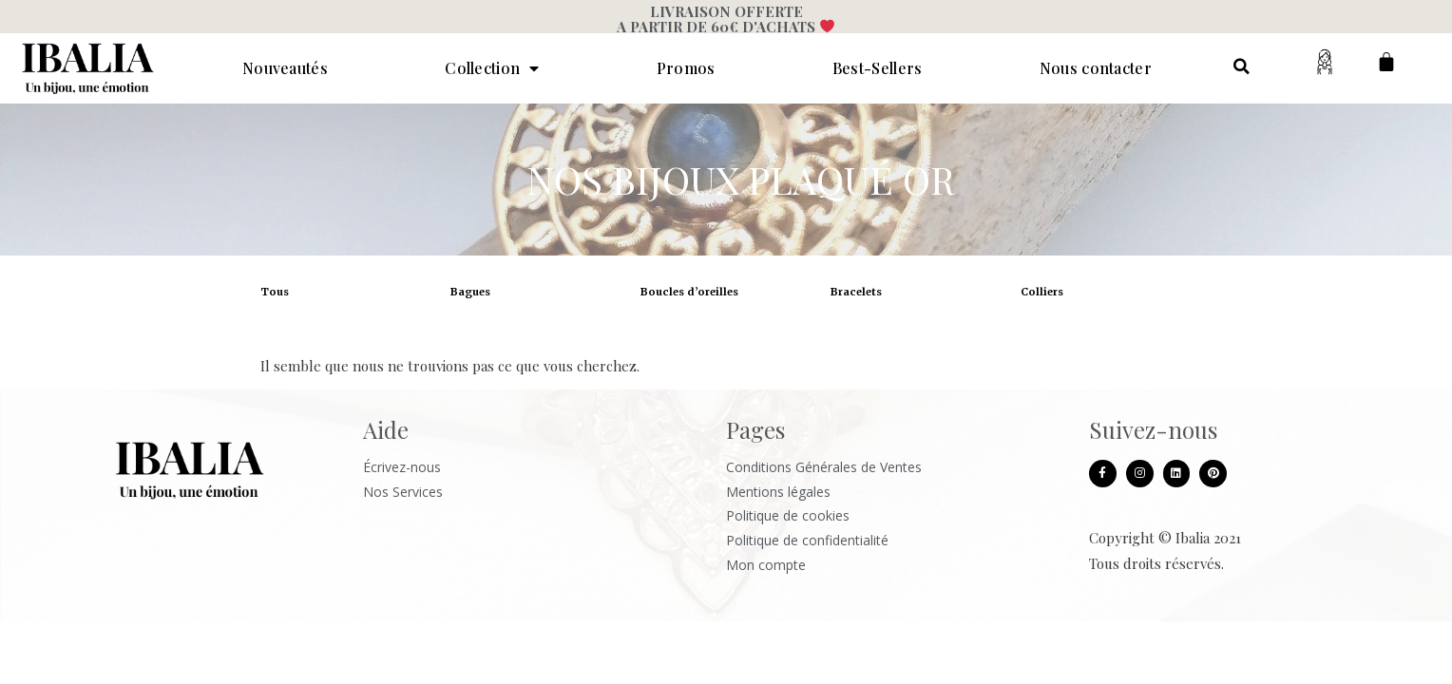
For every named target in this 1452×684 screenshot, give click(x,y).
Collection (492, 68)
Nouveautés (285, 68)
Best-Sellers (877, 68)
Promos (686, 68)
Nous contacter (1096, 68)
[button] (1241, 66)
